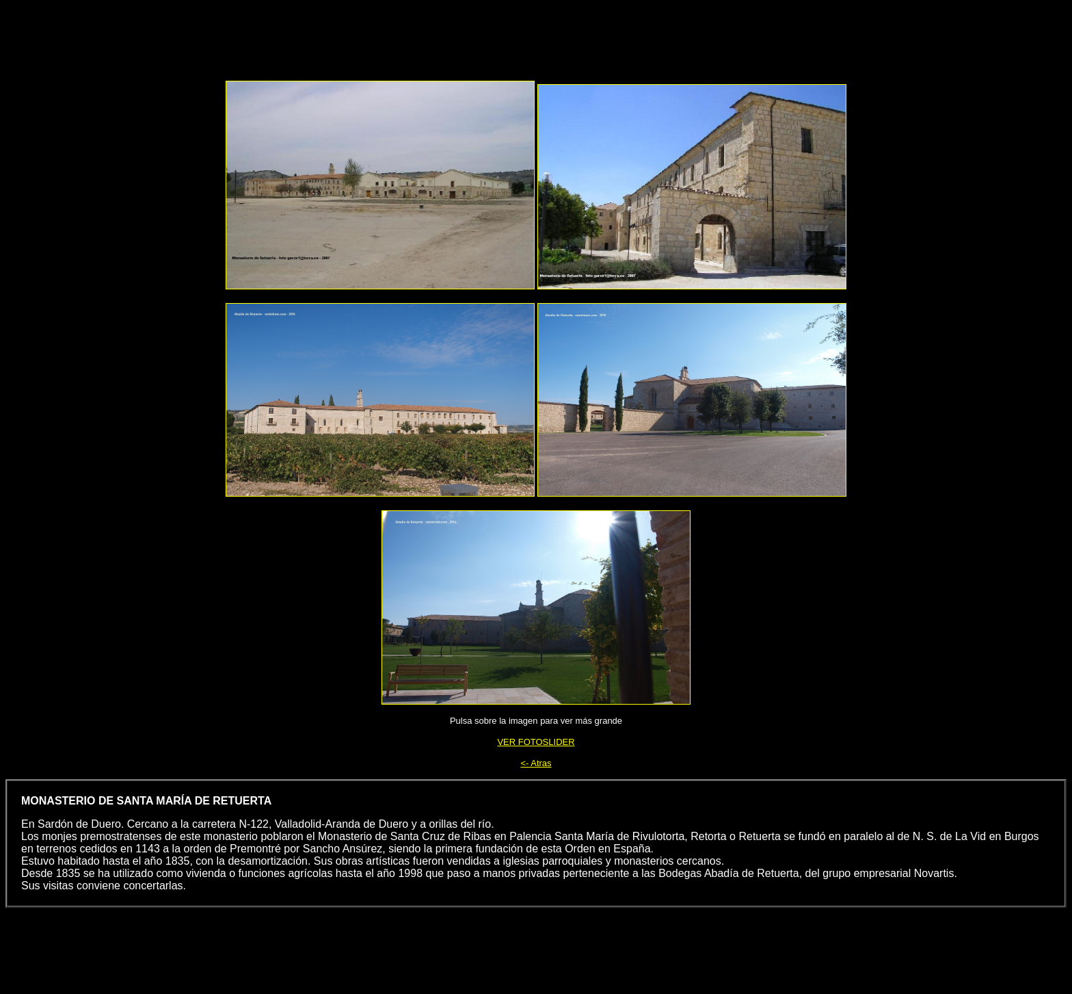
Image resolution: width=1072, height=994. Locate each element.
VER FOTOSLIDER (535, 742)
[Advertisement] (567, 36)
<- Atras (535, 763)
